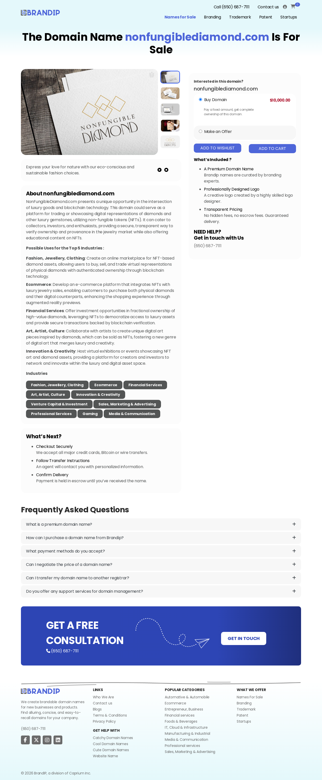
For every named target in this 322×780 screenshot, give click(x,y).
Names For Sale (250, 697)
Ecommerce (105, 384)
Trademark (240, 17)
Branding (212, 17)
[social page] (25, 740)
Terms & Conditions (110, 715)
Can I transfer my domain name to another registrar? (161, 578)
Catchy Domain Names (113, 737)
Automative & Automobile (187, 697)
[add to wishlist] (152, 75)
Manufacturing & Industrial (187, 733)
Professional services (182, 745)
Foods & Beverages (181, 721)
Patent (265, 17)
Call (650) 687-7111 (232, 7)
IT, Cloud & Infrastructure (186, 727)
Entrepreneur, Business (184, 709)
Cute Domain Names (111, 749)
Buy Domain (215, 100)
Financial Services (145, 384)
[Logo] (40, 12)
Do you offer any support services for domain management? (161, 591)
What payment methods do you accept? (161, 551)
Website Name (105, 756)
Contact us (268, 7)
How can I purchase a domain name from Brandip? (161, 538)
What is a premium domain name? (161, 524)
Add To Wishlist (217, 148)
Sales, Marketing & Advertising (127, 404)
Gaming (90, 413)
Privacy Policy (104, 721)
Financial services (179, 715)
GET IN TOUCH (244, 638)
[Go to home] (40, 690)
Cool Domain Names (110, 743)
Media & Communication (132, 413)
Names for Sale (180, 17)
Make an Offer (218, 131)
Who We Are (103, 697)
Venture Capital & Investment (59, 404)
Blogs (97, 709)
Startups (288, 17)
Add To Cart (272, 148)
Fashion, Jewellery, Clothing (57, 384)
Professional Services (51, 413)
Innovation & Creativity (98, 394)
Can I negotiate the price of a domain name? (161, 565)
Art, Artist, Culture (48, 394)
